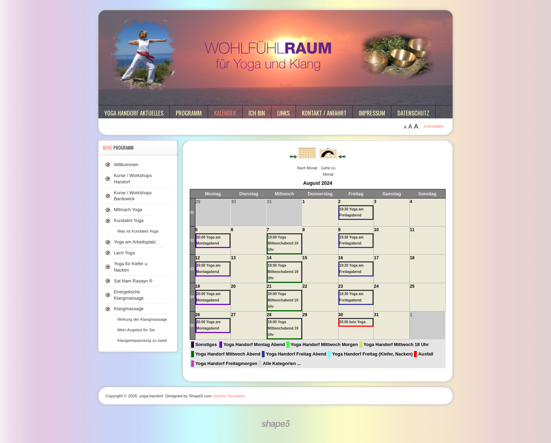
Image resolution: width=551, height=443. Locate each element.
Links (283, 113)
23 (340, 286)
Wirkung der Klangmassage (142, 319)
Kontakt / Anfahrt (324, 113)
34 (192, 297)
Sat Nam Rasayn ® (133, 281)
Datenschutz (413, 113)
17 (376, 257)
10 (376, 229)
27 (233, 314)
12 (197, 257)
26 (197, 314)
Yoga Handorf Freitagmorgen (226, 363)
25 (412, 286)
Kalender (225, 113)
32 (192, 240)
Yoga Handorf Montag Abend (254, 344)
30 (340, 314)
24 (376, 286)
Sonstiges (206, 344)
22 (305, 286)
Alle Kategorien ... (282, 363)
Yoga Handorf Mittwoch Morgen (324, 344)
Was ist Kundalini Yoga (137, 231)
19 (197, 286)
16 (340, 257)
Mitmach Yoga (128, 209)
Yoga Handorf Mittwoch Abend (227, 354)
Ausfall (425, 354)
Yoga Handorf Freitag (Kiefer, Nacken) (372, 354)
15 (305, 257)
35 (192, 325)
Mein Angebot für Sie (136, 330)
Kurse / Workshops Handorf (133, 178)
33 (192, 269)
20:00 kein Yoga (352, 322)
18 (412, 257)
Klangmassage (129, 308)
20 (233, 286)
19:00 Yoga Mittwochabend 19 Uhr (283, 243)
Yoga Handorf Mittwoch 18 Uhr (396, 344)
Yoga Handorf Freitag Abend (296, 354)
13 (233, 257)
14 (269, 257)
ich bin (256, 113)
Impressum (372, 113)
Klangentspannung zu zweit (142, 340)
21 (269, 286)
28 (269, 314)
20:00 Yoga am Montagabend (208, 240)
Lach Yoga (124, 252)
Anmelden (433, 126)
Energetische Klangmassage (129, 295)
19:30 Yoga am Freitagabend (351, 212)
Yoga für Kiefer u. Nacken (131, 267)
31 (192, 212)
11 (412, 229)
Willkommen (126, 164)
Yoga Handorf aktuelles (133, 113)
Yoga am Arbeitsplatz (135, 242)
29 (305, 314)
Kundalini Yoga (129, 220)
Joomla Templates (229, 396)
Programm (189, 113)
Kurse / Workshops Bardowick (133, 196)
